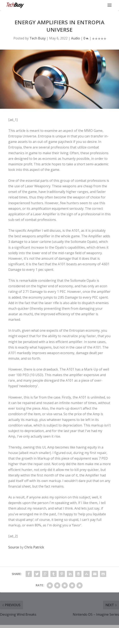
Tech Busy (38, 38)
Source (13, 547)
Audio (75, 38)
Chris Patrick (34, 547)
